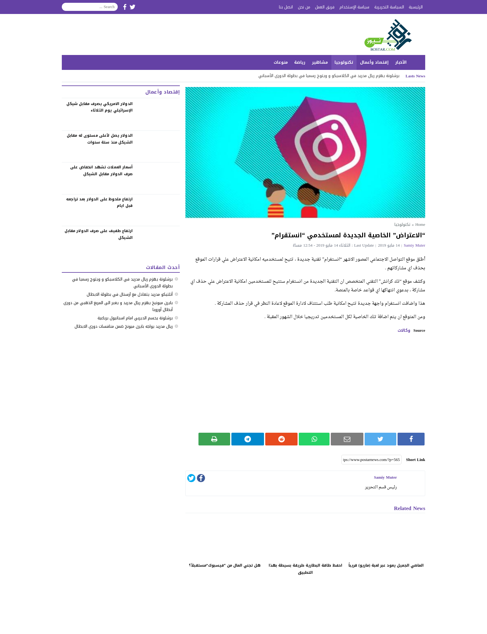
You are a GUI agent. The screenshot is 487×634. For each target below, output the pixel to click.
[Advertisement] (305, 383)
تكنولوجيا (344, 62)
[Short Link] (371, 460)
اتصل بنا (286, 7)
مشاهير (320, 62)
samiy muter (414, 245)
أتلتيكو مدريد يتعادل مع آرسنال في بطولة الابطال (130, 294)
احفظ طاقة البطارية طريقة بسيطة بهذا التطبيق (305, 569)
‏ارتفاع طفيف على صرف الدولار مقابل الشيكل (99, 234)
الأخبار (401, 62)
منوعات (281, 62)
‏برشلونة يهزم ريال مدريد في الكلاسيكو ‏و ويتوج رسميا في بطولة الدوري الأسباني (328, 76)
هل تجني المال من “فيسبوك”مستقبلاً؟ (225, 565)
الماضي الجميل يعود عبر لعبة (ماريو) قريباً (386, 565)
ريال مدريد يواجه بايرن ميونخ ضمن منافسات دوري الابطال (124, 326)
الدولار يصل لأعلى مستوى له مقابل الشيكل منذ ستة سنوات (100, 139)
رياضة (299, 62)
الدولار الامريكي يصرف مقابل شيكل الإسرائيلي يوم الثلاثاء (99, 107)
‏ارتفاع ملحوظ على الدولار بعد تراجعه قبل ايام (99, 202)
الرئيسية (416, 7)
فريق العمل (325, 7)
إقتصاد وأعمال (374, 62)
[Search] (90, 7)
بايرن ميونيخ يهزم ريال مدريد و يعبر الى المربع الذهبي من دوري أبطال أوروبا (118, 306)
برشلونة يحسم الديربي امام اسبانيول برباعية (135, 318)
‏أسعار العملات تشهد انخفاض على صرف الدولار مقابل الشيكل (101, 170)
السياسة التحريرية (389, 7)
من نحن (304, 7)
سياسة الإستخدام (354, 7)
